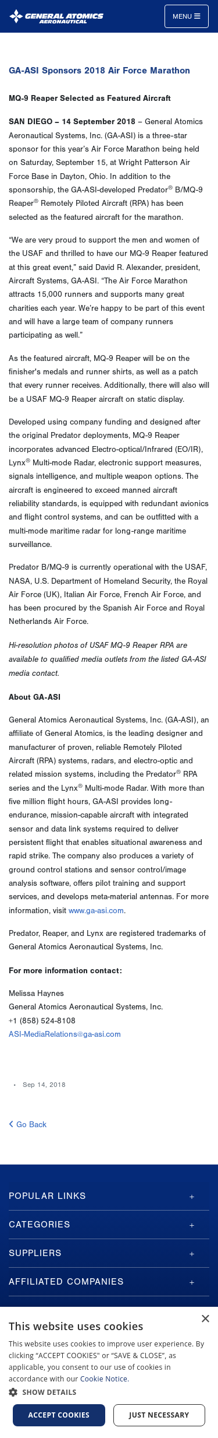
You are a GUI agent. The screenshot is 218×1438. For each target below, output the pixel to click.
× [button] (205, 1319)
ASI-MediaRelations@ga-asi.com (65, 1034)
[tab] (109, 1196)
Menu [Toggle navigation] (187, 16)
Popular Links (47, 1196)
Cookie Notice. (105, 1379)
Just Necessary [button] (159, 1415)
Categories (39, 1224)
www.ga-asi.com (96, 911)
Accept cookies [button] (59, 1415)
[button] (109, 1392)
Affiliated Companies (66, 1281)
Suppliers (35, 1253)
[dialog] (109, 1372)
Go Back (28, 1125)
